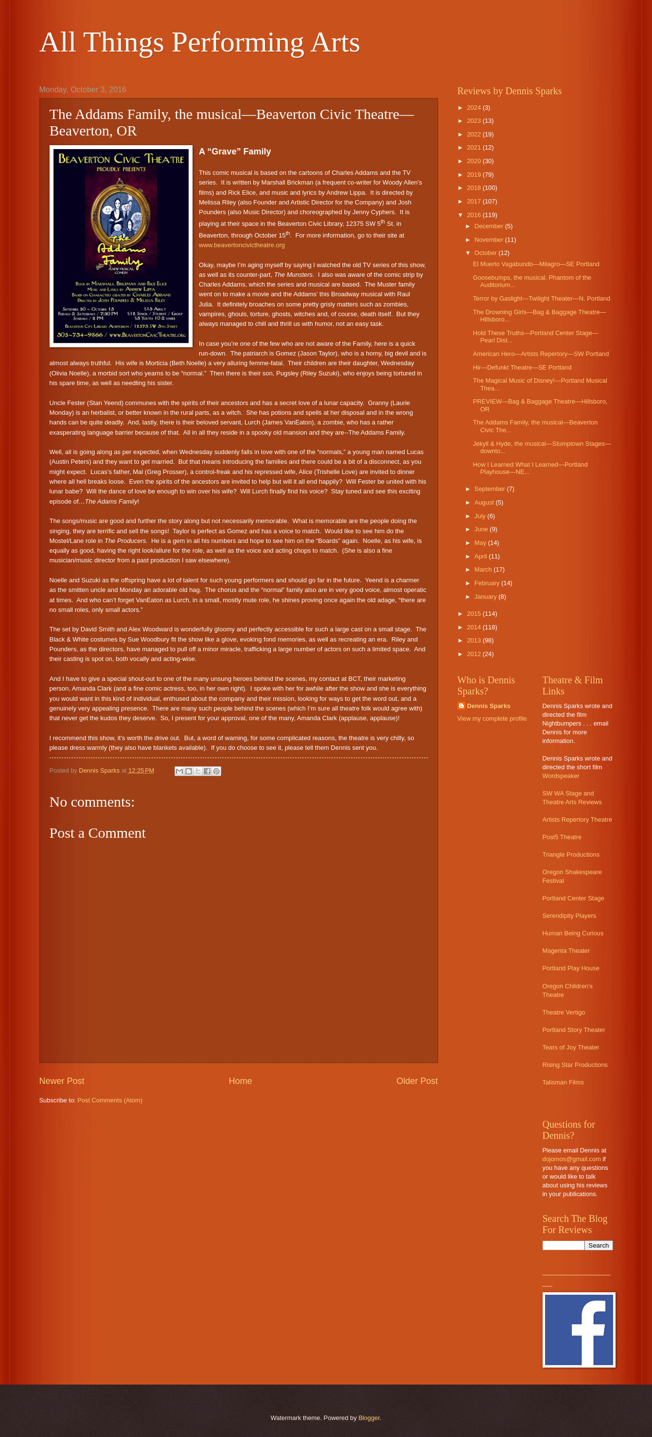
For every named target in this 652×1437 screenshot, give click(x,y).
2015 (474, 613)
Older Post (417, 1081)
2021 (474, 147)
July (481, 516)
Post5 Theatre (562, 837)
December (490, 226)
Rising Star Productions (575, 1064)
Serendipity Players (570, 915)
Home (240, 1081)
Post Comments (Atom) (109, 1100)
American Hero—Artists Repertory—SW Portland (541, 353)
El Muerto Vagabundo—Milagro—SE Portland (536, 264)
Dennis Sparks (489, 706)
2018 (474, 187)
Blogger (369, 1417)
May (481, 542)
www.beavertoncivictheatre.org (242, 245)
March (484, 569)
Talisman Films (563, 1082)
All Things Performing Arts (200, 42)
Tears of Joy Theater (571, 1047)
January (486, 596)
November (490, 239)
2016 (474, 215)
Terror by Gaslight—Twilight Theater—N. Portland (541, 298)
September (491, 488)
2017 (474, 201)
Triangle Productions (571, 854)
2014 (474, 627)
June (482, 529)
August (485, 502)
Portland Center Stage (573, 898)
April (482, 556)
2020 (474, 161)
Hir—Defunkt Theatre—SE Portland (522, 367)
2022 (474, 134)
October (486, 252)
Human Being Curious (573, 933)
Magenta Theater (566, 950)
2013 (474, 640)
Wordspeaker (561, 775)
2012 (474, 654)
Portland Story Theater (574, 1029)
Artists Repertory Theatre (578, 819)
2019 (474, 174)
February (488, 583)
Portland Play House (571, 968)
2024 (474, 107)
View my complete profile (492, 718)
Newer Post (62, 1081)
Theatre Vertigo (564, 1012)
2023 (474, 120)
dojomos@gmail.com (572, 1159)
